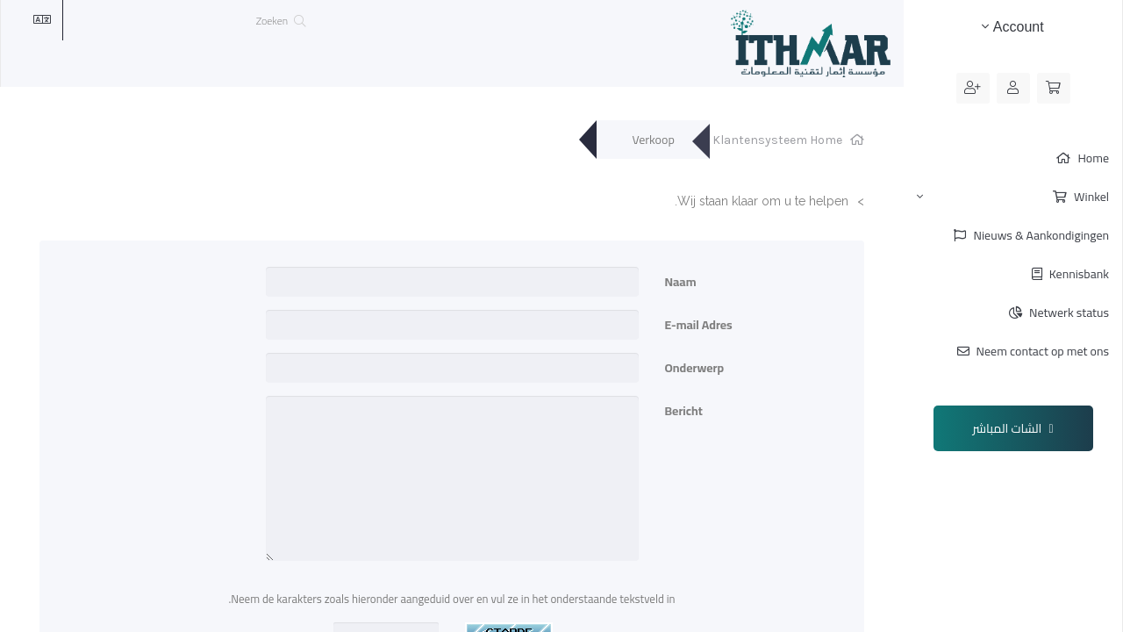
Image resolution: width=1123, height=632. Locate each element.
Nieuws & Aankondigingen (1039, 235)
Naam (681, 280)
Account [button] (1012, 26)
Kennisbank (1078, 273)
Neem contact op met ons (1041, 351)
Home (1092, 158)
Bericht (684, 409)
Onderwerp (695, 366)
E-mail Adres (699, 323)
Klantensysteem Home (777, 140)
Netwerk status (1067, 312)
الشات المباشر (1013, 428)
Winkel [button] (1013, 196)
